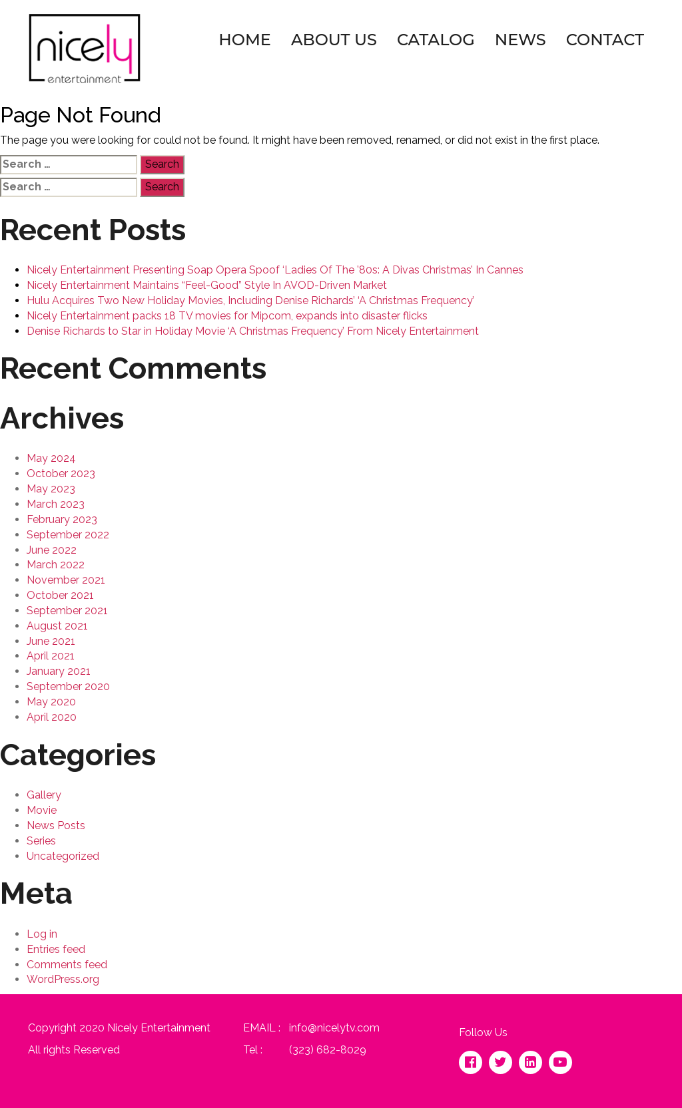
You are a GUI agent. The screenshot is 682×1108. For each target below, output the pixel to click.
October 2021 (60, 595)
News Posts (56, 825)
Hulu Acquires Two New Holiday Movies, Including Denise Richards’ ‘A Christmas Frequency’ (250, 300)
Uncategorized (63, 856)
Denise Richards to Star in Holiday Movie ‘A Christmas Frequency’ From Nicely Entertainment (253, 331)
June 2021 (51, 641)
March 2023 (56, 504)
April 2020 (52, 717)
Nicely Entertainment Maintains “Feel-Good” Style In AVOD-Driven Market (207, 285)
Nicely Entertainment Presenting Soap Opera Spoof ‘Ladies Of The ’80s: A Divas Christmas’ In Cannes (275, 270)
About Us (334, 39)
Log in (42, 934)
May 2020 (51, 701)
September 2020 (68, 686)
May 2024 (51, 458)
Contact (605, 39)
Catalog (436, 39)
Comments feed (67, 964)
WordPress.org (63, 979)
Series (41, 840)
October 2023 (61, 473)
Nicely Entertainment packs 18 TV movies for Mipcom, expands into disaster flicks (227, 315)
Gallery (44, 795)
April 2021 (51, 655)
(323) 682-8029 (327, 1049)
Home (244, 39)
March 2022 (56, 564)
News (520, 39)
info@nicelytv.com (334, 1027)
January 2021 (59, 671)
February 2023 (62, 519)
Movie (42, 810)
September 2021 (67, 610)
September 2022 (68, 534)
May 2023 (51, 488)
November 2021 (66, 580)
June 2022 (52, 550)
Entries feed (56, 949)
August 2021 (57, 626)
